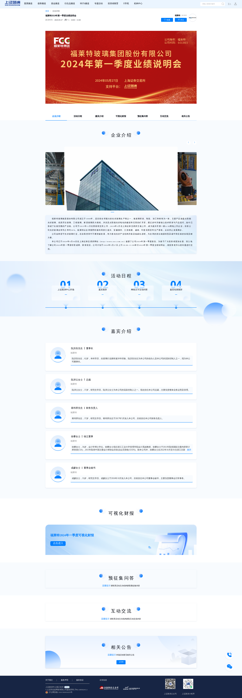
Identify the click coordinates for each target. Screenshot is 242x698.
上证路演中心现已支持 (57, 687)
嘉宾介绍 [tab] (99, 116)
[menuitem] (28, 4)
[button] (234, 4)
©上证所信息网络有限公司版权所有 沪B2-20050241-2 (66, 690)
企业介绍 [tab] (56, 116)
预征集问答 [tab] (142, 116)
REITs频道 (84, 4)
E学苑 (126, 4)
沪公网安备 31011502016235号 (58, 692)
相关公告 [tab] (186, 116)
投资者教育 (113, 4)
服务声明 (64, 680)
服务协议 (80, 680)
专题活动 (98, 4)
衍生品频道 (70, 4)
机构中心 (138, 4)
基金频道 (55, 4)
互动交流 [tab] (164, 116)
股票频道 (28, 4)
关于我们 (49, 680)
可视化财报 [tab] (121, 116)
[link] (47, 11)
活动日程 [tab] (78, 116)
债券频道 (42, 4)
